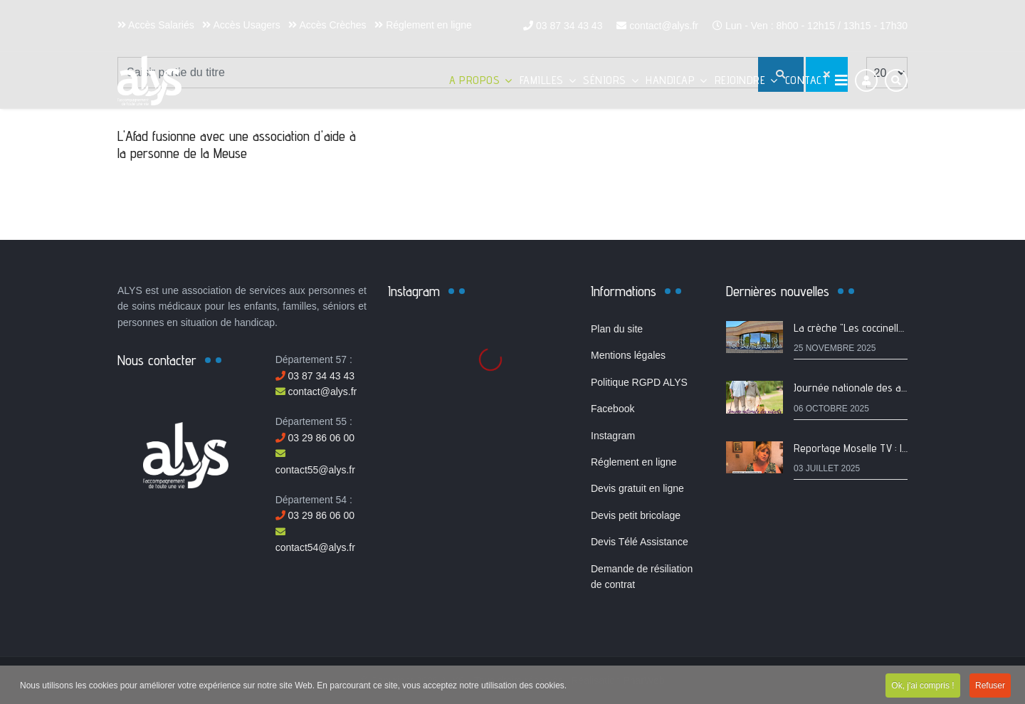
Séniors (604, 80)
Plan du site (617, 329)
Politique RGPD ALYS (639, 382)
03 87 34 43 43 (569, 25)
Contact (807, 80)
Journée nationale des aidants (861, 387)
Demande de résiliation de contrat (642, 576)
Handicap (670, 80)
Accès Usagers (241, 25)
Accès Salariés (155, 25)
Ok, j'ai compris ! (922, 687)
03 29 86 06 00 (314, 437)
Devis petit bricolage (635, 515)
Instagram (613, 435)
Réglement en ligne (423, 25)
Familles (542, 80)
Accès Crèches (327, 25)
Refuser (990, 687)
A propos (474, 80)
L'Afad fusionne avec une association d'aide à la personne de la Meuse (236, 144)
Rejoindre (740, 80)
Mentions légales (628, 355)
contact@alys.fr (663, 25)
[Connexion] (866, 80)
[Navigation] (841, 80)
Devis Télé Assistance (639, 541)
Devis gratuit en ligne (637, 488)
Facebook (612, 408)
